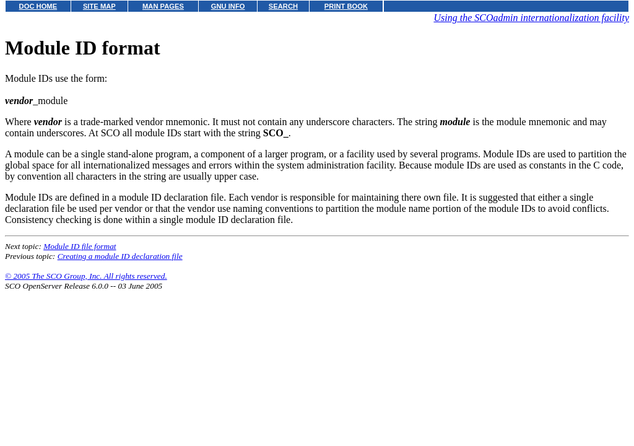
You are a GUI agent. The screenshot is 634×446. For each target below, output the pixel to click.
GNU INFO (228, 6)
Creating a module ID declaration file (120, 256)
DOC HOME (38, 6)
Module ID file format (79, 246)
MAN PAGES (163, 6)
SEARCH (283, 6)
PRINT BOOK (346, 6)
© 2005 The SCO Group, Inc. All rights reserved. (86, 276)
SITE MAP (99, 6)
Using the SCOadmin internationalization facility (531, 17)
